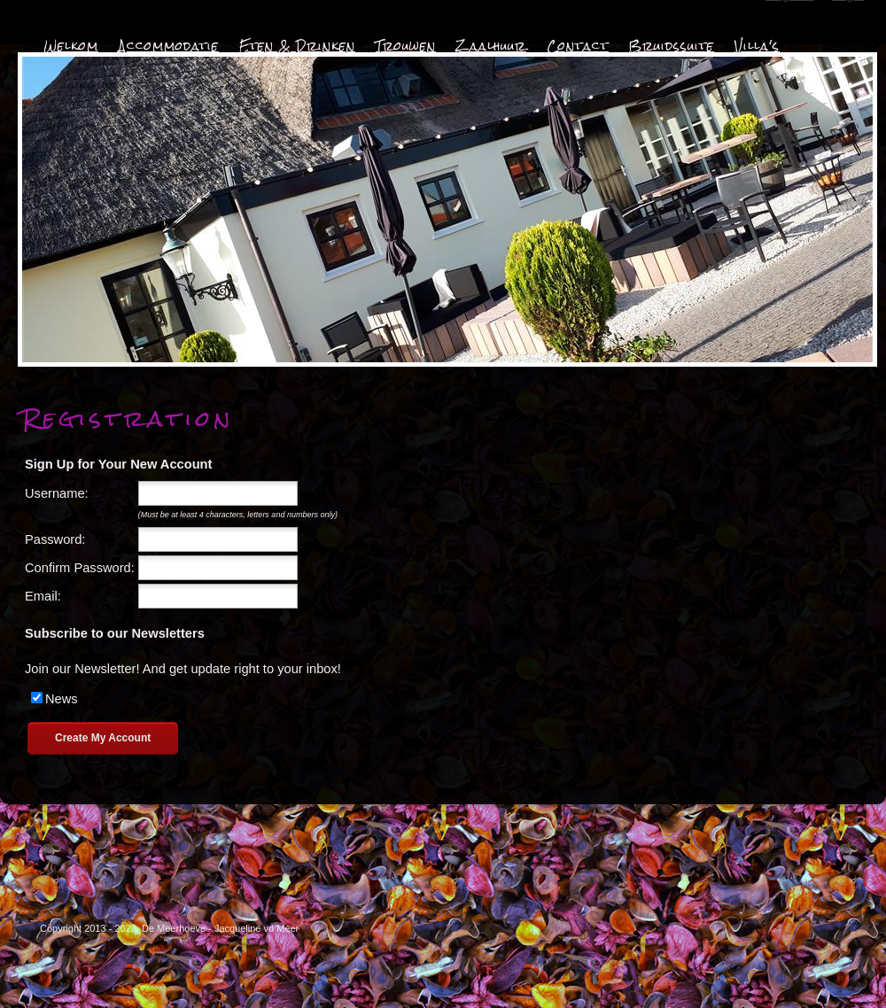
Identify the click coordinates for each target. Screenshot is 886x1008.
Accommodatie (169, 46)
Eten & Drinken (297, 46)
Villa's (757, 46)
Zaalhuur (491, 46)
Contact (578, 46)
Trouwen (406, 46)
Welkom (70, 46)
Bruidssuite (671, 46)
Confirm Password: (80, 568)
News (61, 699)
